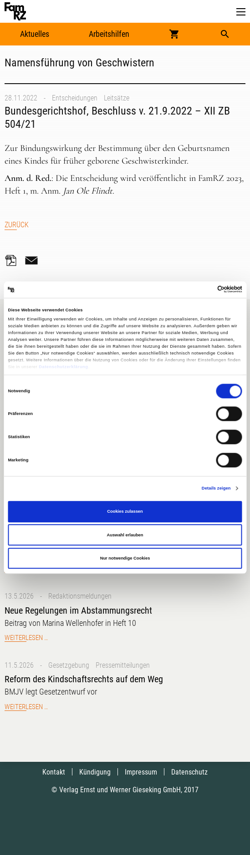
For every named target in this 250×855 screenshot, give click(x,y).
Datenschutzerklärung (63, 367)
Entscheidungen (74, 98)
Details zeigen (216, 488)
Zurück (17, 224)
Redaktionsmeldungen (80, 596)
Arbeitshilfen (109, 34)
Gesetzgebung (68, 665)
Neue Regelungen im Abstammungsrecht (78, 610)
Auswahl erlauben (125, 535)
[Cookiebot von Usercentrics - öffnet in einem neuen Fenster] (202, 289)
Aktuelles (34, 34)
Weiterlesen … (26, 638)
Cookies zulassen (125, 512)
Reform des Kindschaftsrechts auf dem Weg (84, 679)
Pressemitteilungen (123, 665)
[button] (240, 12)
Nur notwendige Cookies (125, 558)
